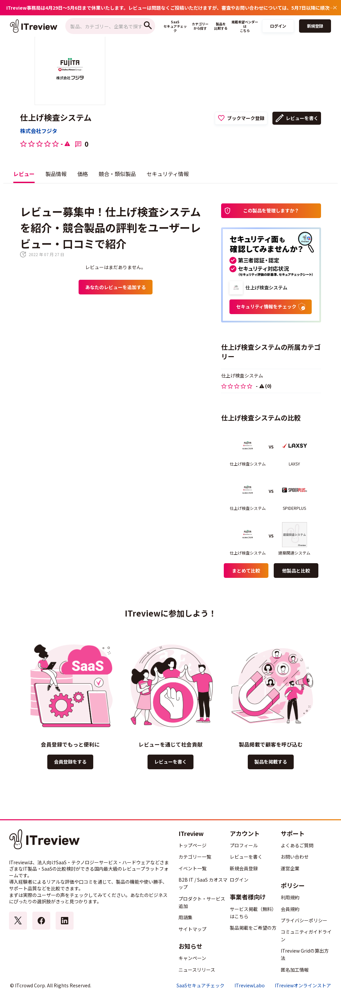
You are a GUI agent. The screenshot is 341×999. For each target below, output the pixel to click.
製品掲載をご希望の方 (253, 927)
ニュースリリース (196, 969)
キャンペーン (192, 958)
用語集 (185, 917)
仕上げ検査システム (56, 117)
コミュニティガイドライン (306, 935)
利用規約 (290, 897)
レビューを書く (302, 118)
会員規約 (290, 909)
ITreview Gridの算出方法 (305, 954)
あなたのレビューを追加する (115, 287)
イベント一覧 (192, 868)
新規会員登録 (244, 868)
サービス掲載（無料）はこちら (253, 913)
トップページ (192, 845)
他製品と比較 (296, 570)
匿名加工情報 (295, 969)
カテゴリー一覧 (194, 856)
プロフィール (244, 845)
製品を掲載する (270, 761)
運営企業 (290, 868)
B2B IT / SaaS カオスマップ (202, 883)
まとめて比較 (246, 570)
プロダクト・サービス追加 (201, 902)
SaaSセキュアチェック (200, 985)
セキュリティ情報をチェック (270, 307)
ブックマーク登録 (245, 118)
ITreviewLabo (249, 985)
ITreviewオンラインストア (303, 985)
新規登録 (315, 26)
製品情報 (56, 174)
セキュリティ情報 (168, 174)
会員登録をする (70, 761)
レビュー (24, 174)
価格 (82, 174)
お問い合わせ (295, 856)
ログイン (278, 26)
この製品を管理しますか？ (271, 210)
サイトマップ (192, 929)
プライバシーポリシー (304, 920)
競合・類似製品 (117, 174)
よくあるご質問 (297, 845)
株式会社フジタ (38, 131)
